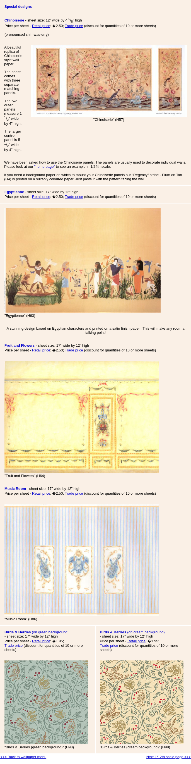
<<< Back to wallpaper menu (23, 757)
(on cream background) (132, 636)
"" (44, 166)
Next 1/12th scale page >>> (168, 757)
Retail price (41, 26)
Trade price (74, 26)
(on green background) (36, 636)
